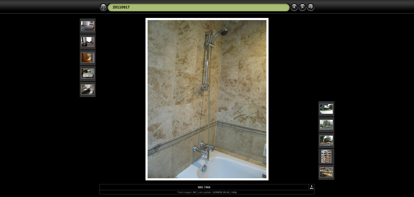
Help (234, 192)
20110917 (121, 7)
